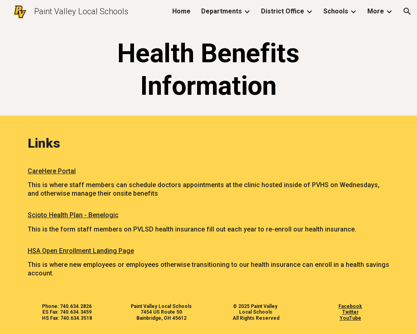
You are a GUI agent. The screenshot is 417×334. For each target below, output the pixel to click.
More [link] (375, 11)
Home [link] (181, 11)
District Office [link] (282, 11)
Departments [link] (221, 11)
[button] (407, 11)
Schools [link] (335, 11)
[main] (208, 70)
